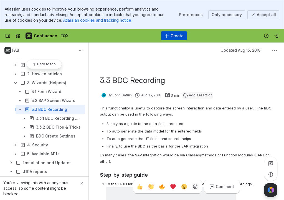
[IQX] (41, 35)
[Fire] (162, 186)
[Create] (174, 35)
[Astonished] (184, 186)
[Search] (128, 35)
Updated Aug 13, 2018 (241, 50)
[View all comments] (270, 163)
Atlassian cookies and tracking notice (97, 20)
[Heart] (173, 186)
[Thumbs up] (139, 186)
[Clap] (150, 186)
